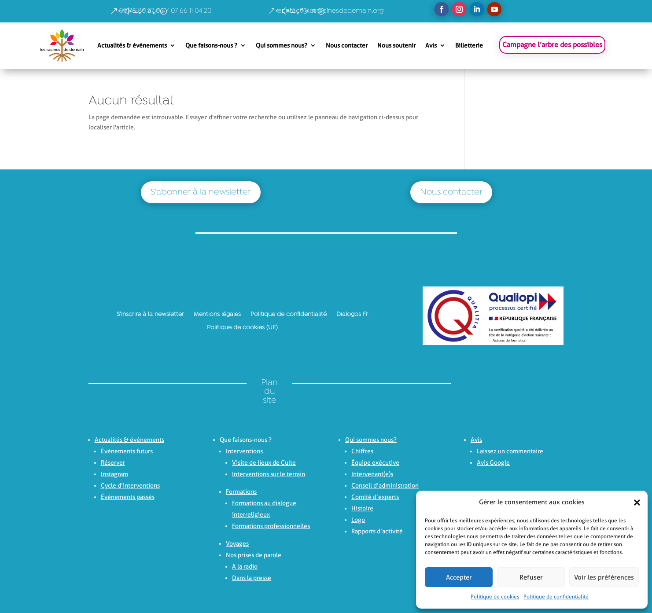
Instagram (114, 473)
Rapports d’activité (377, 531)
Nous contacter (347, 45)
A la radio (245, 566)
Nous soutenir (396, 45)
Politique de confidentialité (556, 596)
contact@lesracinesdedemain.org (330, 11)
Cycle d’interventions (130, 485)
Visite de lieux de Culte (264, 462)
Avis (431, 45)
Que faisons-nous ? (211, 45)
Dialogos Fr (352, 314)
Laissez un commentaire (510, 451)
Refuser (531, 577)
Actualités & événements (132, 45)
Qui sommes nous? (281, 45)
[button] (634, 502)
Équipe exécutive (375, 462)
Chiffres (362, 451)
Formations (241, 491)
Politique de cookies (495, 596)
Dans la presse (251, 577)
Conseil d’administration (385, 485)
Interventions (244, 451)
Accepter (459, 577)
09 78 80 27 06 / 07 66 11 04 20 (165, 11)
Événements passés (128, 496)
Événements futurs (127, 451)
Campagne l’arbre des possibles (552, 44)
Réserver (113, 462)
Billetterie (469, 45)
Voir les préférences (604, 577)
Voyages (237, 543)
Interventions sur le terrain (268, 473)
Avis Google (493, 462)
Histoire (362, 508)
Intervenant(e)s (372, 473)
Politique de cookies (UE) (242, 327)
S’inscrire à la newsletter (150, 314)
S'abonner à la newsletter (201, 192)
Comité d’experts (375, 496)
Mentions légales (217, 314)
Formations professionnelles (271, 525)
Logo (358, 519)
